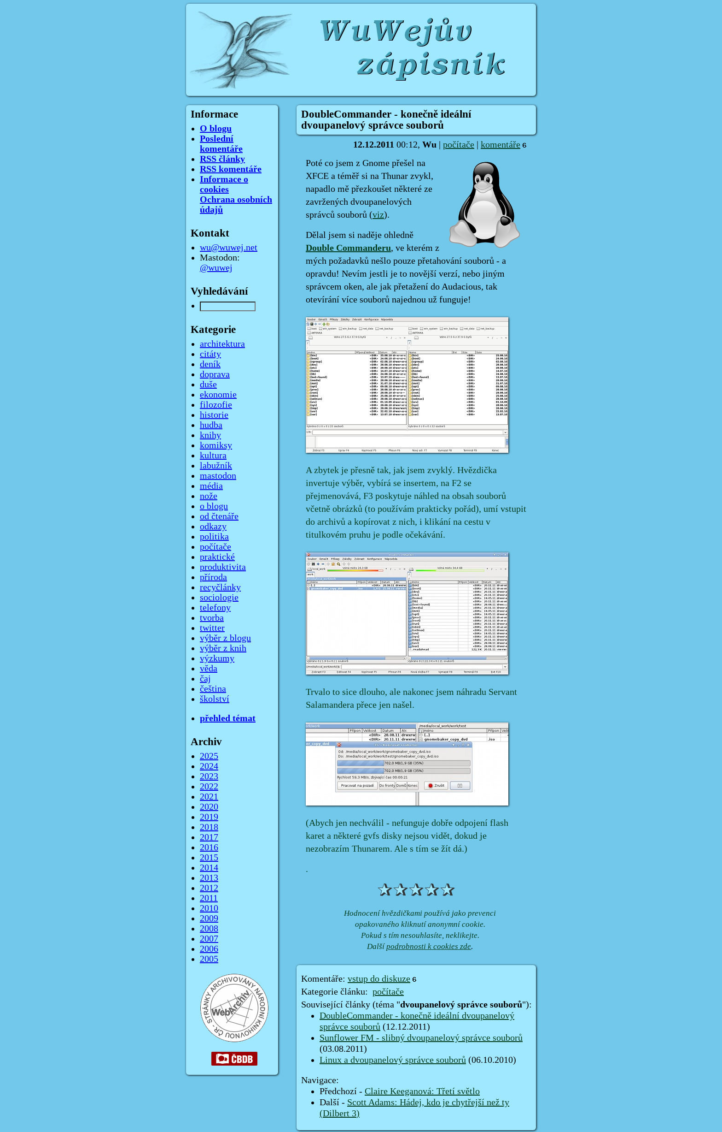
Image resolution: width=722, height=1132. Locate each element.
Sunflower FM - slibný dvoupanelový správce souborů (421, 1038)
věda (208, 669)
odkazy (213, 527)
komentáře (500, 145)
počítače (458, 145)
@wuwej (216, 268)
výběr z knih (223, 648)
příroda (213, 577)
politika (214, 537)
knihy (210, 435)
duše (208, 384)
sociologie (219, 598)
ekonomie (218, 395)
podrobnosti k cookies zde (428, 946)
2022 (209, 787)
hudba (211, 425)
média (211, 486)
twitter (212, 628)
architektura (222, 344)
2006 (209, 949)
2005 (209, 959)
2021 (209, 797)
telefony (215, 608)
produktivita (223, 567)
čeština (213, 689)
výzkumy (217, 658)
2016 (209, 847)
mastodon (218, 476)
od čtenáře (219, 516)
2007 (209, 939)
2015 (209, 858)
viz (378, 215)
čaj (205, 679)
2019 (209, 817)
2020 (209, 807)
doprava (215, 374)
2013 (209, 878)
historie (214, 415)
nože (208, 496)
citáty (210, 354)
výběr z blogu (225, 638)
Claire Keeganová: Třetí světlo (422, 1091)
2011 (209, 898)
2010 (209, 908)
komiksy (216, 445)
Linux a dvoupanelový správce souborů (393, 1060)
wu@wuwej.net (228, 248)
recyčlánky (220, 587)
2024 (209, 766)
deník (210, 364)
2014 (209, 868)
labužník (216, 466)
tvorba (212, 618)
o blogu (214, 506)
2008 (209, 929)
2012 (209, 888)
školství (214, 699)
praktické (217, 557)
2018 (209, 827)
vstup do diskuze (379, 979)
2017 (209, 837)
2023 (209, 776)
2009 (209, 918)
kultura (213, 455)
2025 (209, 756)
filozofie (216, 405)
